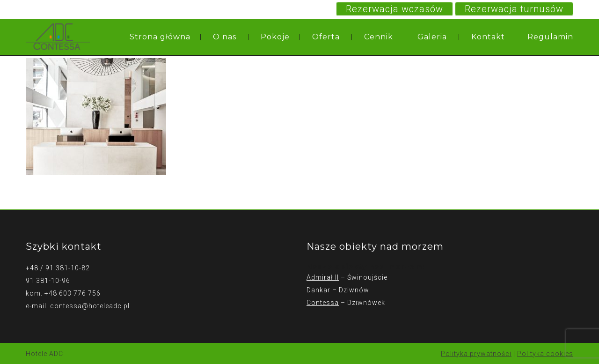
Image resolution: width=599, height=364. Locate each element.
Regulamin (550, 36)
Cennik (378, 36)
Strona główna (160, 36)
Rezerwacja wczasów (394, 9)
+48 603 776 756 (72, 293)
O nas (224, 36)
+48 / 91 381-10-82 (58, 268)
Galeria (432, 36)
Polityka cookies (545, 353)
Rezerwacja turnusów (514, 9)
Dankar (318, 290)
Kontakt (488, 36)
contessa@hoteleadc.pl (90, 306)
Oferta (326, 36)
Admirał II (323, 277)
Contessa (323, 302)
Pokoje (275, 36)
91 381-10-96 (48, 280)
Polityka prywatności (476, 353)
